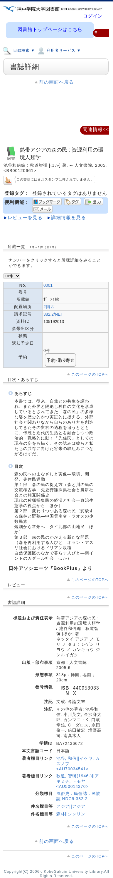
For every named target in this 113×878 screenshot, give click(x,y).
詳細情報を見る (68, 217)
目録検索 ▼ (18, 50)
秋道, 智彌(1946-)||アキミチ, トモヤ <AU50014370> (77, 781)
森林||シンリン (70, 814)
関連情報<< (96, 129)
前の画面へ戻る (56, 82)
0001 (48, 285)
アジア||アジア (70, 806)
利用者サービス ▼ (58, 50)
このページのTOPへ (90, 374)
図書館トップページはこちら (50, 29)
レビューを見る (25, 217)
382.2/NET (53, 314)
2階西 (49, 306)
